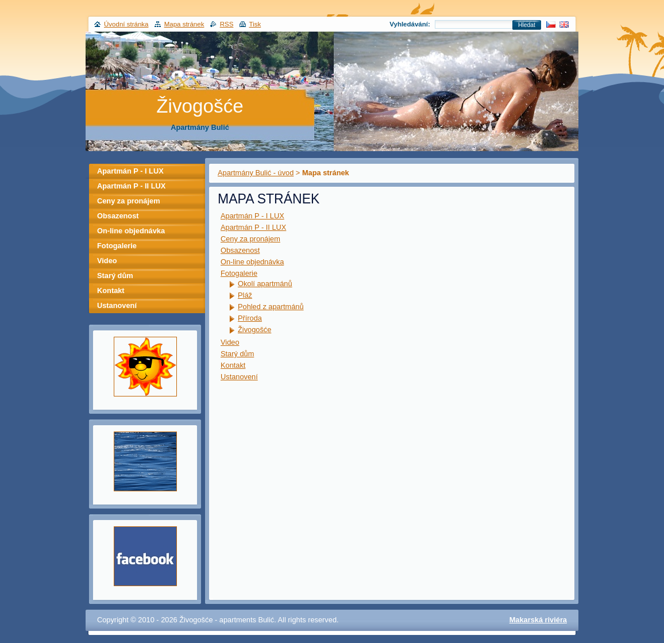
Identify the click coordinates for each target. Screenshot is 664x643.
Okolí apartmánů (265, 283)
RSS (227, 24)
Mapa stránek (184, 24)
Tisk (255, 24)
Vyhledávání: (409, 24)
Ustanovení (239, 376)
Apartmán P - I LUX (252, 215)
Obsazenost (240, 250)
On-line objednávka (252, 261)
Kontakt (233, 365)
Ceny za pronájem (250, 238)
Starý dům (237, 353)
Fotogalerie (239, 273)
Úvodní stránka (126, 24)
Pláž (245, 295)
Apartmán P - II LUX (253, 227)
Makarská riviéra (538, 619)
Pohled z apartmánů (271, 306)
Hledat (526, 25)
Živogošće (254, 329)
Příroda (250, 318)
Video (230, 342)
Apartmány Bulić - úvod (256, 172)
